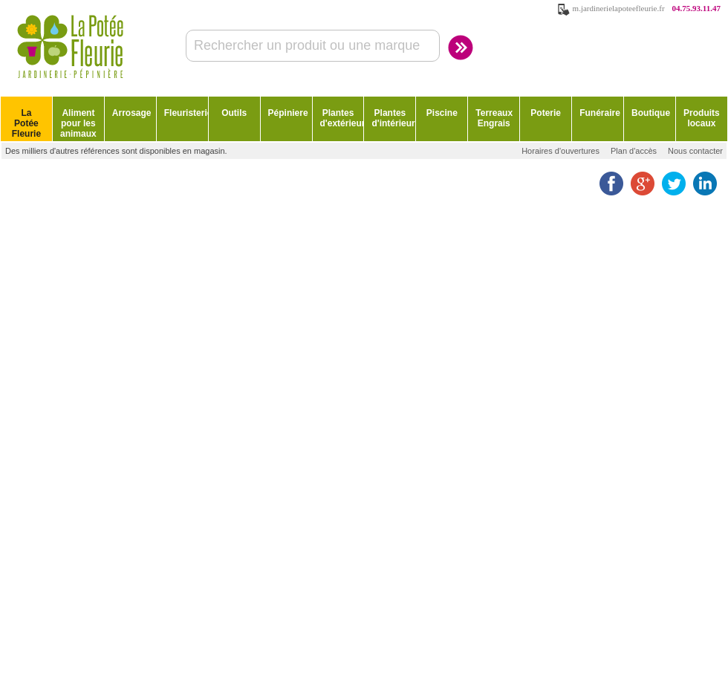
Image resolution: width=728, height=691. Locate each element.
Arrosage (132, 113)
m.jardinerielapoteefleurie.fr (619, 8)
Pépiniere (288, 113)
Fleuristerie (186, 113)
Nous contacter (695, 150)
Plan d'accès (634, 150)
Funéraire (599, 113)
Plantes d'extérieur (342, 118)
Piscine (442, 113)
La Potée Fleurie (26, 123)
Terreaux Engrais (494, 118)
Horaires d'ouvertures (560, 150)
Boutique (650, 113)
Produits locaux (701, 118)
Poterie (545, 113)
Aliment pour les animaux (78, 123)
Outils (234, 113)
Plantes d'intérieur (393, 118)
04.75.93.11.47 (696, 8)
